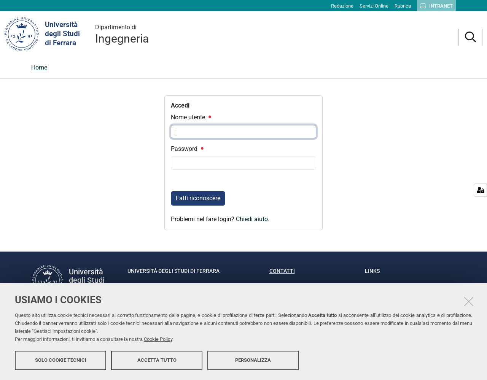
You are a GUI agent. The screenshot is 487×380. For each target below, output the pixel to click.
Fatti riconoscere (198, 198)
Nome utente (190, 117)
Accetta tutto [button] (157, 360)
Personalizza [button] (253, 360)
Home (39, 67)
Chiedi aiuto (252, 219)
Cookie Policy (158, 339)
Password (187, 148)
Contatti (282, 271)
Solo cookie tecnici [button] (60, 360)
